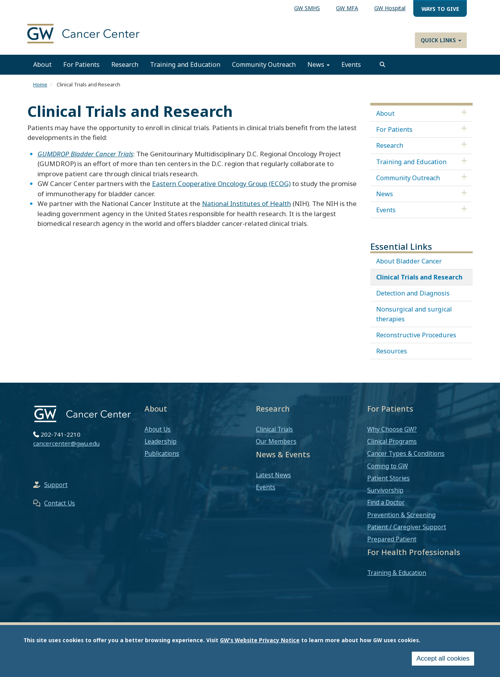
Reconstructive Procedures (416, 335)
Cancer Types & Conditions (406, 453)
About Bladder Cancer (409, 261)
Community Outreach (264, 64)
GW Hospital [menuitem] (389, 8)
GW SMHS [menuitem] (307, 8)
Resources (391, 351)
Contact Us (59, 503)
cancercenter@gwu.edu (66, 443)
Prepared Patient (391, 539)
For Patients (81, 64)
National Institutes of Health (246, 203)
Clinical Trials (274, 429)
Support (56, 485)
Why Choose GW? (392, 429)
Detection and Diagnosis (413, 293)
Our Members (276, 441)
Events (351, 64)
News (318, 64)
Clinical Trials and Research (419, 277)
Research (124, 64)
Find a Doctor (386, 502)
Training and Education (185, 64)
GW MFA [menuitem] (347, 8)
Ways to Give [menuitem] (440, 9)
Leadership (161, 441)
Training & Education (396, 573)
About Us (158, 429)
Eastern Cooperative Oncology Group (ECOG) (221, 183)
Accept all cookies (443, 658)
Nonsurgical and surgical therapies (414, 314)
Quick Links (441, 40)
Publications (162, 453)
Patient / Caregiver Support (406, 527)
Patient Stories (388, 478)
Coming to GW (387, 466)
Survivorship (385, 490)
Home (40, 84)
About (42, 64)
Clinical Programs (392, 441)
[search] (382, 64)
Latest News (273, 475)
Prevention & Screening (401, 515)
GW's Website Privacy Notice (260, 640)
